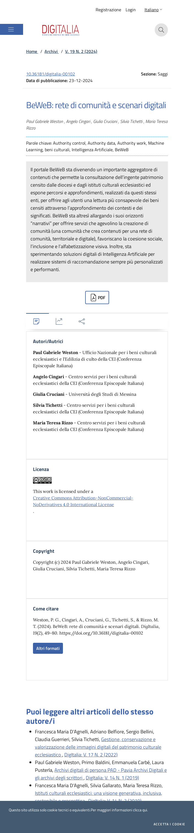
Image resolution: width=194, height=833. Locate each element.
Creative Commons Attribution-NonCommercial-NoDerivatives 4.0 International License (83, 501)
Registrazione (108, 9)
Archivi (52, 51)
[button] (154, 9)
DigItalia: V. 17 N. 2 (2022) (91, 754)
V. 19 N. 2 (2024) (81, 51)
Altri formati (48, 648)
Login (131, 9)
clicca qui (140, 810)
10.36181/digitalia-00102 (50, 74)
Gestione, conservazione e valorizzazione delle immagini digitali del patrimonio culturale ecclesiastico (98, 747)
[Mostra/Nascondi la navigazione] (11, 29)
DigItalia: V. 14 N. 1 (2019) (112, 777)
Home (32, 51)
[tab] (37, 321)
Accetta (169, 824)
